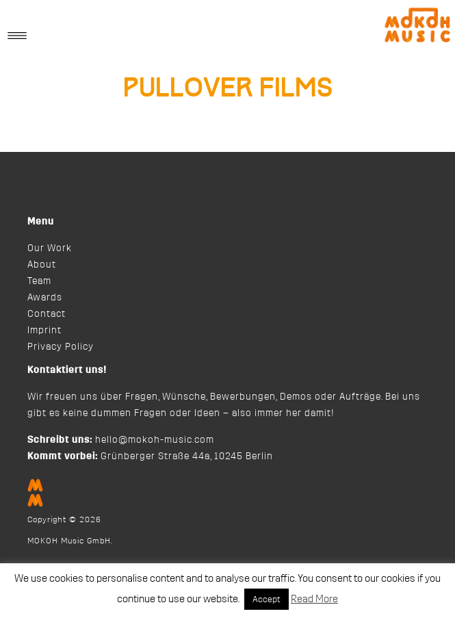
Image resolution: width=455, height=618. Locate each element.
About (41, 265)
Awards (44, 297)
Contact (46, 314)
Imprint (44, 330)
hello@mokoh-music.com (154, 440)
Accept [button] (266, 599)
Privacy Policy (60, 347)
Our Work (49, 248)
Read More (314, 599)
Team (39, 281)
